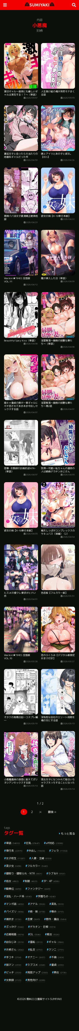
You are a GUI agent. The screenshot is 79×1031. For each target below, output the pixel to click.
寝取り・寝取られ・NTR (24, 873)
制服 (31, 881)
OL (35, 934)
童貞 (57, 965)
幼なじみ (15, 942)
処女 (12, 881)
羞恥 (36, 942)
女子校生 (15, 858)
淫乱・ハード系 (19, 896)
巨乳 (33, 843)
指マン (13, 965)
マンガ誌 (15, 904)
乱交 (36, 949)
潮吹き (13, 919)
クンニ (56, 949)
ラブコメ (36, 965)
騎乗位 (13, 888)
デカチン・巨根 (43, 926)
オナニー (36, 957)
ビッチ (13, 972)
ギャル (56, 942)
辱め (57, 911)
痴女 (53, 934)
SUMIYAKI (39, 5)
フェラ (59, 850)
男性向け (36, 980)
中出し (37, 850)
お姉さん (15, 949)
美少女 (13, 866)
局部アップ (37, 972)
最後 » (52, 812)
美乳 (57, 904)
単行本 (14, 850)
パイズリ (15, 911)
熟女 (60, 972)
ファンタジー (38, 888)
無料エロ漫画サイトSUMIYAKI (44, 999)
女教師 (13, 980)
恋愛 (33, 919)
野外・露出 (56, 919)
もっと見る (68, 833)
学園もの (47, 896)
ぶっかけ (15, 926)
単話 (13, 843)
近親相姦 (15, 934)
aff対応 (54, 843)
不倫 (57, 957)
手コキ (13, 957)
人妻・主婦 (41, 858)
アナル (37, 904)
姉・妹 (37, 911)
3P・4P (51, 881)
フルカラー (37, 866)
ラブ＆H (56, 873)
